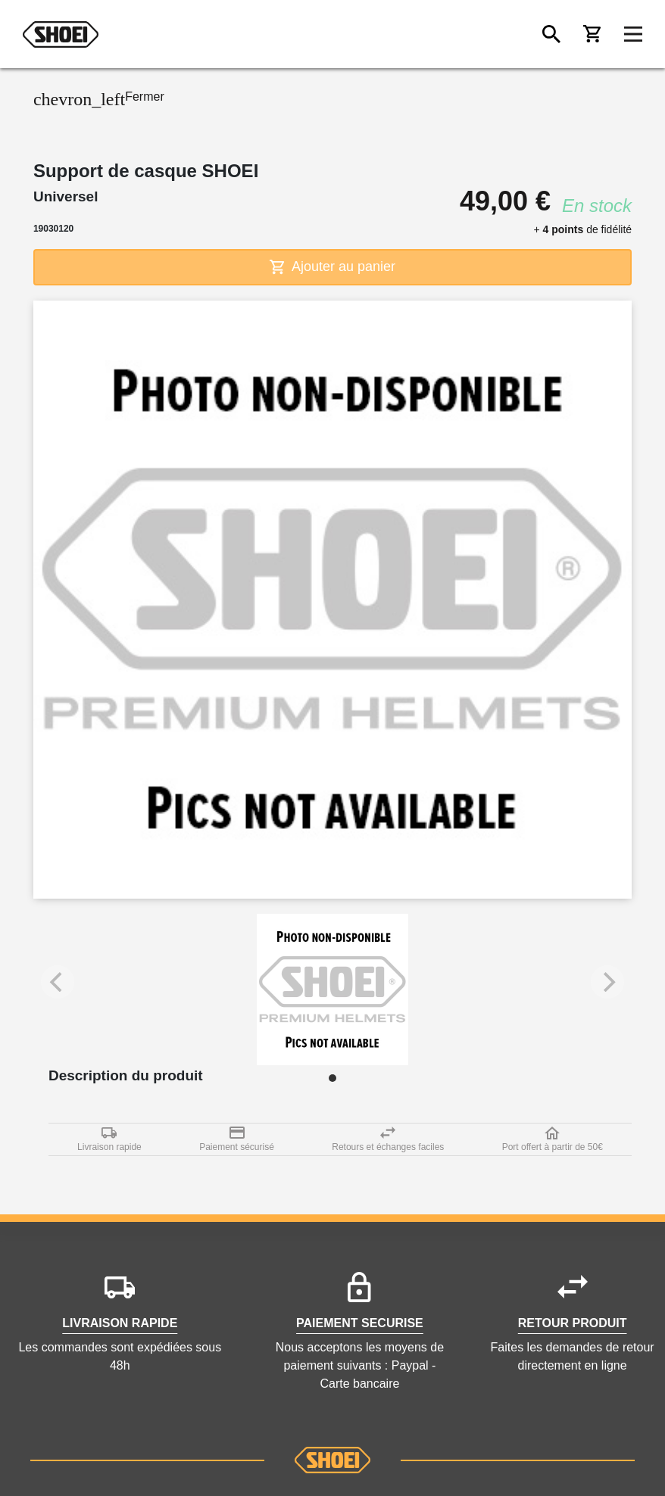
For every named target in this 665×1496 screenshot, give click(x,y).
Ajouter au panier (332, 267)
